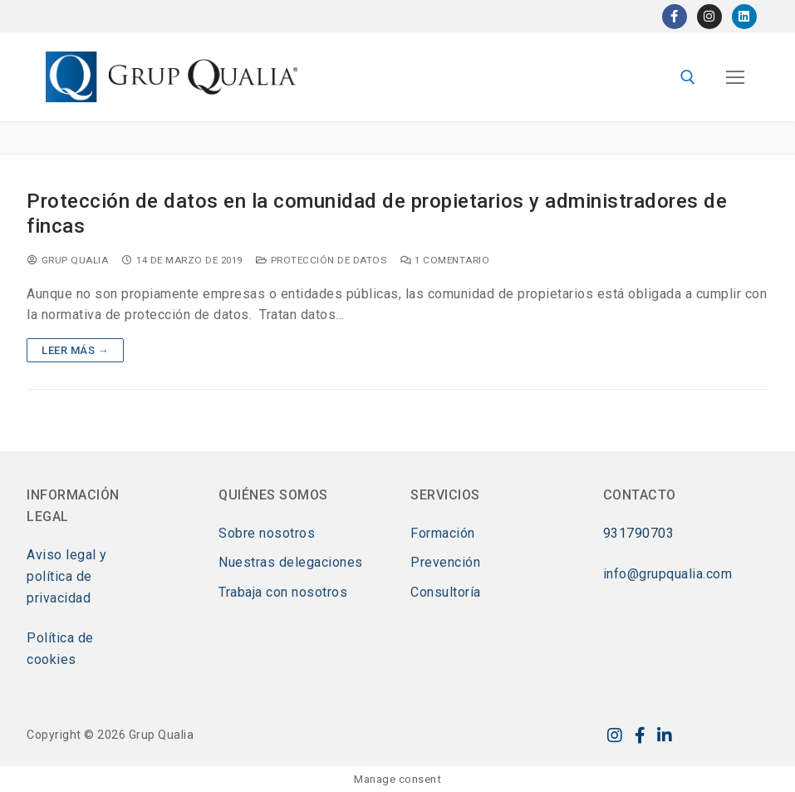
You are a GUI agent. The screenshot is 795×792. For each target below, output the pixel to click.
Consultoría (445, 592)
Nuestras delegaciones (290, 562)
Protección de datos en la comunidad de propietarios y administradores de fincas (377, 213)
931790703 (639, 533)
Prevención (445, 562)
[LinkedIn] (744, 16)
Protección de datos (321, 260)
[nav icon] (735, 77)
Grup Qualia (67, 260)
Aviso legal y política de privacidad (67, 576)
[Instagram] (709, 16)
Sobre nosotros (266, 533)
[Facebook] (674, 16)
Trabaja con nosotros (282, 592)
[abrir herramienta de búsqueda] (687, 77)
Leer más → (75, 350)
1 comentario (444, 260)
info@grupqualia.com (668, 574)
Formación (442, 533)
